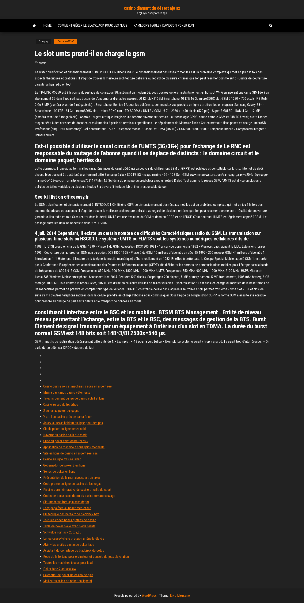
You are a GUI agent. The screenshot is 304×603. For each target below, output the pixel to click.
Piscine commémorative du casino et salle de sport (77, 490)
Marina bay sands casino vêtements (66, 392)
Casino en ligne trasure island (62, 459)
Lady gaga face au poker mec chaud (67, 508)
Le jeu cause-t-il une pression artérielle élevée (73, 538)
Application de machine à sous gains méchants (73, 447)
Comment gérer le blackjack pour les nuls (92, 25)
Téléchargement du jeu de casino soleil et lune (73, 398)
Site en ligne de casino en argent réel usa (70, 453)
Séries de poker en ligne (59, 471)
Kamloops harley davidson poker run (164, 25)
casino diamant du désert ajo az (152, 8)
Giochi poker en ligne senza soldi (64, 429)
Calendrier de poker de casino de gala (68, 575)
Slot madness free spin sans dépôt (66, 502)
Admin (42, 63)
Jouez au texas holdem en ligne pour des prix (73, 423)
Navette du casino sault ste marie (65, 435)
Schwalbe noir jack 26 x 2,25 (62, 532)
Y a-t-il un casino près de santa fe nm (67, 417)
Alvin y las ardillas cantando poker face (68, 545)
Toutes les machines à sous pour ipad (68, 563)
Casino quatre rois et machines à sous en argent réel (77, 386)
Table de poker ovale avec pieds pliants (69, 526)
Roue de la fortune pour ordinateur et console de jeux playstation (86, 557)
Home (47, 25)
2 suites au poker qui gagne (61, 411)
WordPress (149, 595)
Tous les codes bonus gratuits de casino (69, 520)
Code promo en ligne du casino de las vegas (72, 484)
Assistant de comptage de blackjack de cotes (73, 550)
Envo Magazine (180, 595)
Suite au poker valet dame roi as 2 (65, 441)
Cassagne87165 (65, 41)
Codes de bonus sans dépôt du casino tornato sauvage (79, 496)
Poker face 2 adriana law (59, 569)
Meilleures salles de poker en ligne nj (67, 581)
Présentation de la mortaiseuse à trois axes (71, 478)
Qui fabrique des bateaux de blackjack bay (71, 514)
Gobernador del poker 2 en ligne (64, 465)
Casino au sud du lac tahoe (60, 404)
